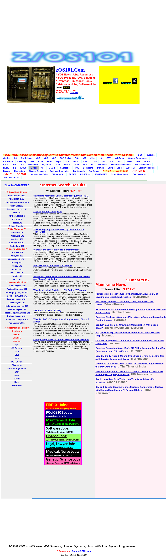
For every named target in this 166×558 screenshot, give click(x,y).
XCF (43, 168)
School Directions (119, 174)
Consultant (8, 161)
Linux (86, 161)
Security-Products (147, 168)
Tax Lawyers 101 (17, 323)
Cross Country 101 (17, 259)
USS (22, 165)
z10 (100, 158)
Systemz (151, 155)
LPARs (34, 168)
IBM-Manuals (79, 171)
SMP (32, 161)
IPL (92, 165)
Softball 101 (16, 269)
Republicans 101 (11, 177)
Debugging (88, 168)
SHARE (52, 168)
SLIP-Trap (130, 168)
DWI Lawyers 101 (17, 303)
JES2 (111, 161)
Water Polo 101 (17, 273)
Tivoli (57, 165)
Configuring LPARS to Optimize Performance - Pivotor (61, 339)
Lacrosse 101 (17, 252)
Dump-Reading (115, 168)
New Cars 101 (16, 239)
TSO (95, 161)
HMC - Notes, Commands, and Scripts (52, 265)
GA (15, 158)
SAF (85, 165)
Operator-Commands (121, 165)
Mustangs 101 (17, 236)
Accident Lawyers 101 (17, 289)
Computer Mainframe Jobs (17, 202)
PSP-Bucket (65, 158)
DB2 (14, 165)
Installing (21, 161)
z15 (84, 158)
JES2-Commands (143, 165)
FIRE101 (72, 174)
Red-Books (94, 171)
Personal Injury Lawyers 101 (17, 313)
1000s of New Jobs (38, 174)
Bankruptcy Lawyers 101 (16, 292)
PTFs (40, 161)
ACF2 (76, 165)
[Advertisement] (73, 26)
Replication (19, 171)
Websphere (33, 165)
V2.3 (46, 158)
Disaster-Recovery (37, 171)
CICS (5, 165)
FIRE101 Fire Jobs (17, 196)
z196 (92, 158)
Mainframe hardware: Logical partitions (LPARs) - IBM (60, 196)
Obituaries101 (58, 174)
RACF (67, 165)
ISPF (103, 161)
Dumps (100, 168)
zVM (67, 161)
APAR (49, 161)
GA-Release (26, 158)
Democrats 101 (139, 174)
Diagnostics (64, 168)
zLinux (76, 161)
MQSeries (46, 165)
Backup (6, 171)
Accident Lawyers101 (17, 209)
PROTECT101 (101, 174)
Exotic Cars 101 (17, 246)
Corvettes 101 (17, 232)
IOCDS (23, 168)
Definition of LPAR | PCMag (47, 310)
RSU (77, 158)
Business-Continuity (59, 171)
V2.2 (54, 158)
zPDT (108, 158)
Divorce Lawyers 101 (16, 299)
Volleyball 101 (16, 256)
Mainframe (119, 158)
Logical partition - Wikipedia (47, 211)
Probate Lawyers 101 (16, 316)
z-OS (140, 155)
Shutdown (102, 165)
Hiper (58, 161)
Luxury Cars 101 (16, 243)
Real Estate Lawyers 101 (17, 320)
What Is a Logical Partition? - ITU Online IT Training (59, 290)
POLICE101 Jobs (17, 199)
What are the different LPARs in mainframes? (56, 250)
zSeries (6, 158)
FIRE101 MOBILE (17, 216)
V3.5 (38, 158)
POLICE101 (85, 174)
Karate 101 (17, 276)
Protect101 (17, 223)
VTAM (129, 161)
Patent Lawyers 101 (17, 309)
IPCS (77, 168)
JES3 (120, 161)
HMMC (6, 168)
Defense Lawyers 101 (17, 296)
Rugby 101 (17, 266)
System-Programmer (137, 158)
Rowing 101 (16, 262)
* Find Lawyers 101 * (16, 286)
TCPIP (147, 161)
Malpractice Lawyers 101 (16, 306)
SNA (138, 161)
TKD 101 (17, 279)
